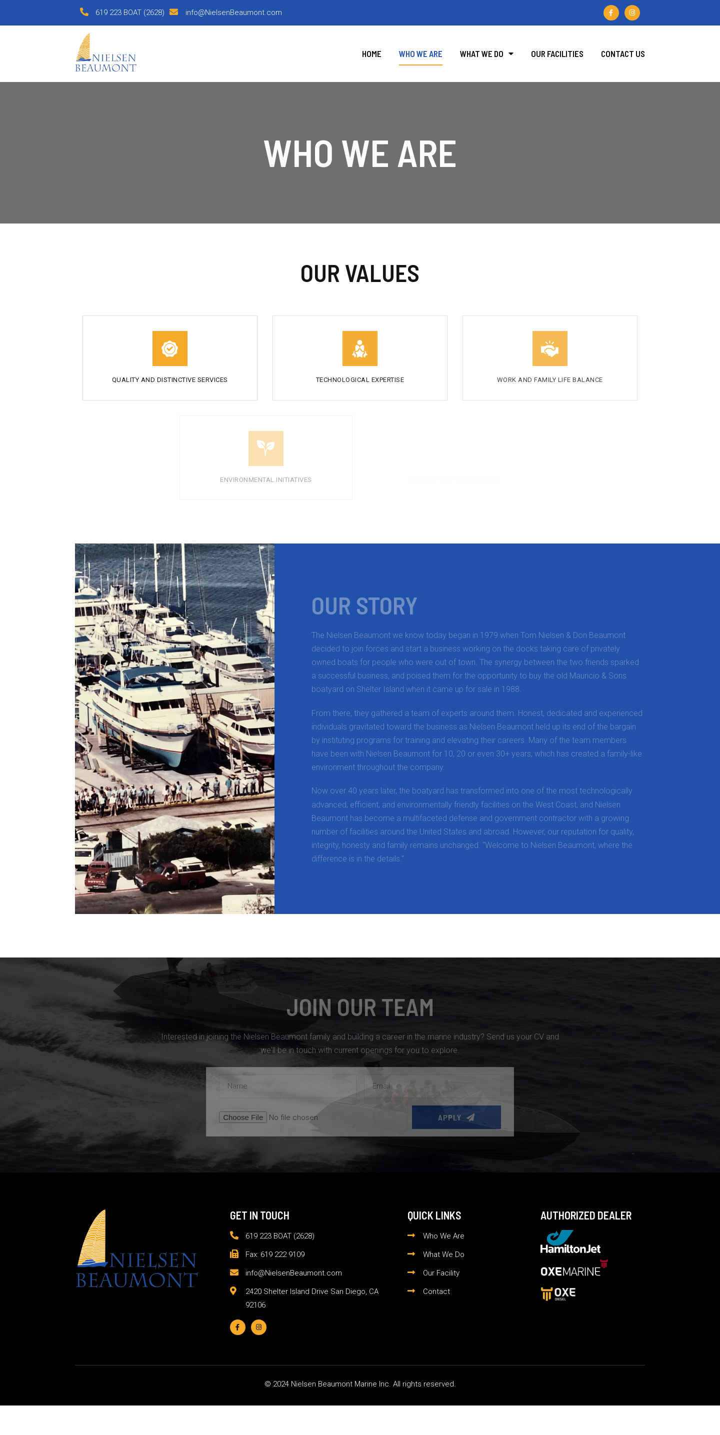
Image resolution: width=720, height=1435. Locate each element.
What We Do (487, 53)
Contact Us (623, 53)
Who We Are (420, 53)
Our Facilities (557, 53)
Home (372, 53)
